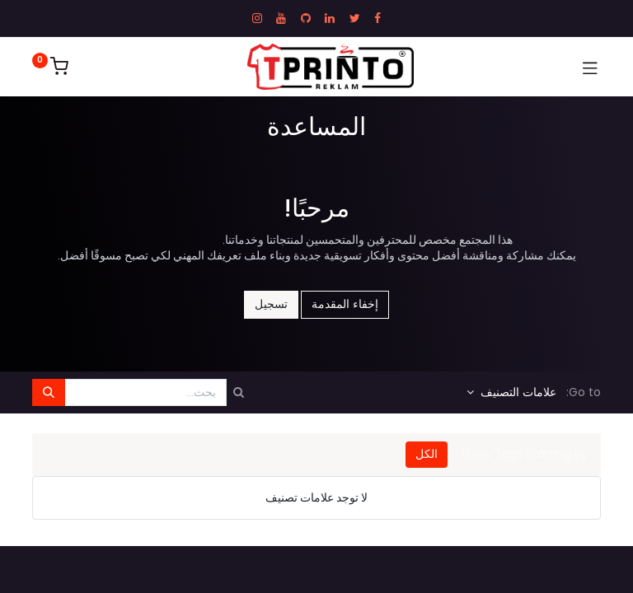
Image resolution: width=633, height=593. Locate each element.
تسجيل (271, 304)
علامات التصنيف (516, 392)
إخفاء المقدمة (345, 304)
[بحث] (48, 393)
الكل (426, 453)
